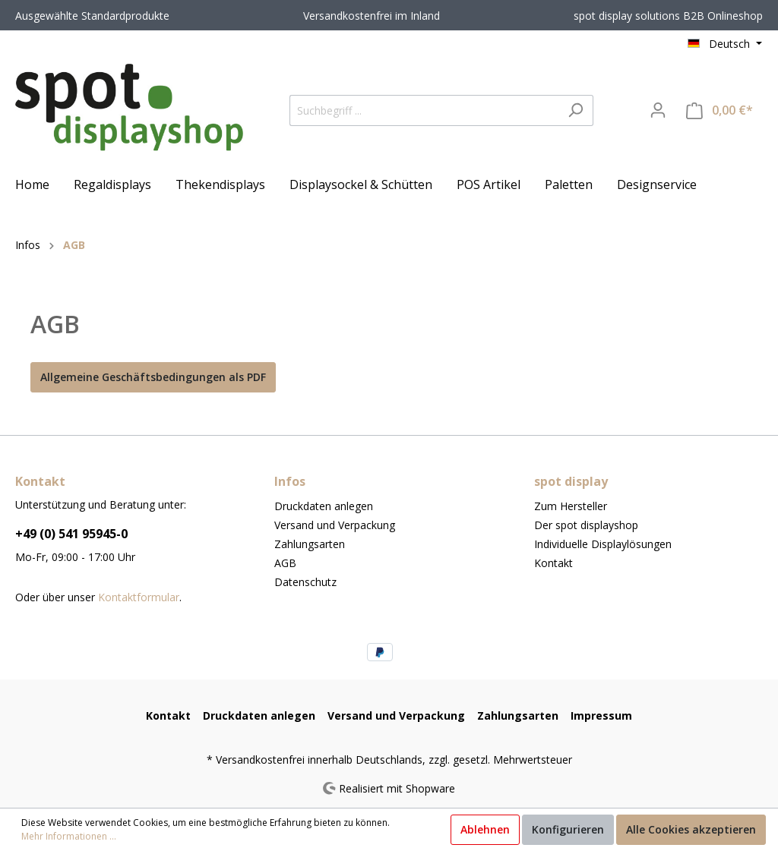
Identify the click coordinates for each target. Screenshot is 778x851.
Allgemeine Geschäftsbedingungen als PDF (153, 377)
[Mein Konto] (658, 110)
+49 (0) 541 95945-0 (71, 533)
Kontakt (553, 563)
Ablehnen (485, 829)
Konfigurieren (568, 829)
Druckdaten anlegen (323, 506)
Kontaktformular (138, 597)
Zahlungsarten (309, 544)
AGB (285, 563)
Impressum (601, 715)
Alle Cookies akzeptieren (691, 829)
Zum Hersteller (570, 506)
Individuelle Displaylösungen (603, 544)
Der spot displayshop (586, 525)
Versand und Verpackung (334, 525)
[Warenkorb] (719, 110)
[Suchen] (575, 110)
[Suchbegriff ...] (423, 110)
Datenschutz (305, 582)
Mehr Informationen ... (68, 836)
